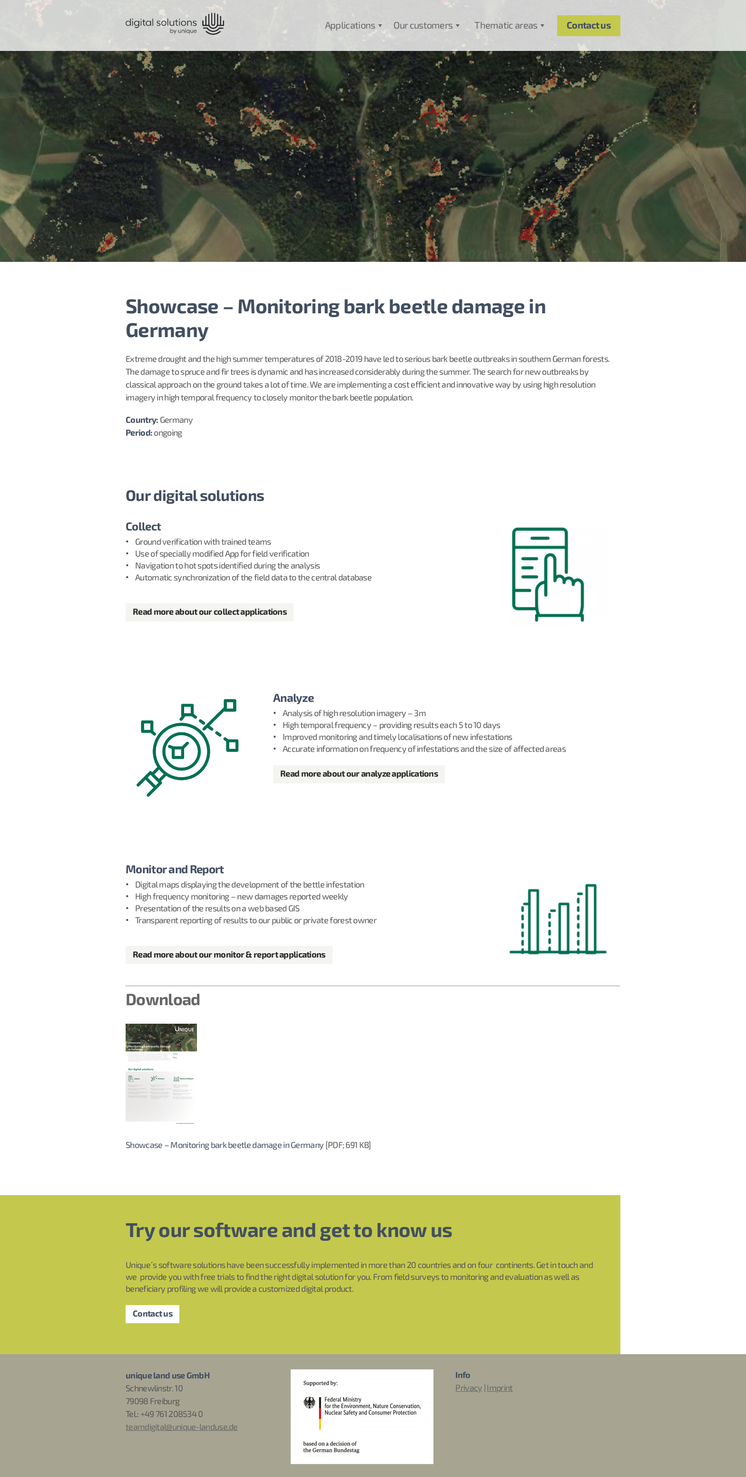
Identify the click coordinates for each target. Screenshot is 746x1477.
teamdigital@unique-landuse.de (182, 1427)
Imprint (499, 1388)
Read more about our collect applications (209, 612)
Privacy (468, 1388)
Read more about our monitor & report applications (229, 954)
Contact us (152, 1313)
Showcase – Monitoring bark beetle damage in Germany (225, 1145)
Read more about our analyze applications (359, 773)
